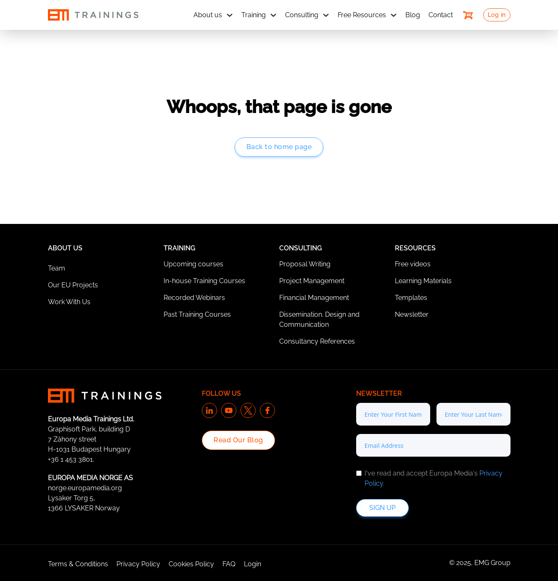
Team (56, 268)
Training (253, 15)
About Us (65, 248)
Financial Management (314, 298)
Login (252, 564)
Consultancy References (317, 341)
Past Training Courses (197, 314)
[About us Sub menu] (229, 15)
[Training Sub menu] (273, 15)
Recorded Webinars (194, 298)
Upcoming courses (193, 264)
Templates (411, 298)
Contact (440, 15)
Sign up (382, 508)
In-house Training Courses (204, 281)
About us (207, 15)
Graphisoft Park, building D (89, 429)
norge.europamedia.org (85, 488)
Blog (412, 15)
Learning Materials (423, 281)
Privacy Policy (138, 564)
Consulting (301, 15)
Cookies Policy (191, 564)
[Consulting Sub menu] (326, 15)
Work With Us (69, 302)
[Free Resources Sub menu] (393, 15)
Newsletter (411, 314)
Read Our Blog (238, 440)
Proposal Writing (305, 264)
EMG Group (492, 563)
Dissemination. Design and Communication (319, 319)
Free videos (413, 264)
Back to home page (279, 147)
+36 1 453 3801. (71, 459)
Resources (415, 248)
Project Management (311, 281)
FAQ (228, 564)
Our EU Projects (73, 285)
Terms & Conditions (78, 564)
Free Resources (362, 15)
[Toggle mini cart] (468, 15)
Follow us (221, 393)
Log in (497, 14)
